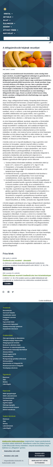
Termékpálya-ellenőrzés (10, 368)
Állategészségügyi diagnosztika (13, 340)
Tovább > (7, 268)
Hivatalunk (6, 308)
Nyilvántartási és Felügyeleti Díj (13, 363)
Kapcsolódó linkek (8, 322)
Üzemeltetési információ (10, 329)
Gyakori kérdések (9, 416)
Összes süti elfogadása (39, 455)
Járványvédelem (8, 352)
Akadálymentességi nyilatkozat (12, 326)
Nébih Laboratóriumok (10, 396)
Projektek (6, 319)
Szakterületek (8, 335)
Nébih (13, 3)
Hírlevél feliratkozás (9, 409)
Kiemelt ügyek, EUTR (9, 354)
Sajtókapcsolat (7, 400)
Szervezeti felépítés (9, 313)
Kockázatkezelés (8, 356)
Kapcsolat (6, 391)
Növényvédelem (8, 361)
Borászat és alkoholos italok (11, 345)
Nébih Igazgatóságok (9, 393)
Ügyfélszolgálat (7, 403)
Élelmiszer (6, 377)
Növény (5, 382)
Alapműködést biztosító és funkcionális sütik (12, 462)
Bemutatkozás (7, 310)
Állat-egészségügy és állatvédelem (13, 338)
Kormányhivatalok (8, 398)
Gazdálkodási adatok (9, 315)
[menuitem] (26, 13)
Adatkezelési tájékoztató (10, 324)
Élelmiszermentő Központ (11, 407)
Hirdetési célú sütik (10, 456)
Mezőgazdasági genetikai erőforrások (14, 359)
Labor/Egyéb (7, 384)
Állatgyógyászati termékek (11, 343)
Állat (4, 379)
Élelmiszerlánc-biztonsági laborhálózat (15, 349)
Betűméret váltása (50, 42)
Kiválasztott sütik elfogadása (40, 462)
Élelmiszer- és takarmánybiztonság (14, 347)
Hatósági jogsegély (9, 405)
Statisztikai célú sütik (11, 451)
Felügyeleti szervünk (9, 317)
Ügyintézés (7, 374)
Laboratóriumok (8, 426)
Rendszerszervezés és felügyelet (13, 365)
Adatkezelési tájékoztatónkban (13, 441)
